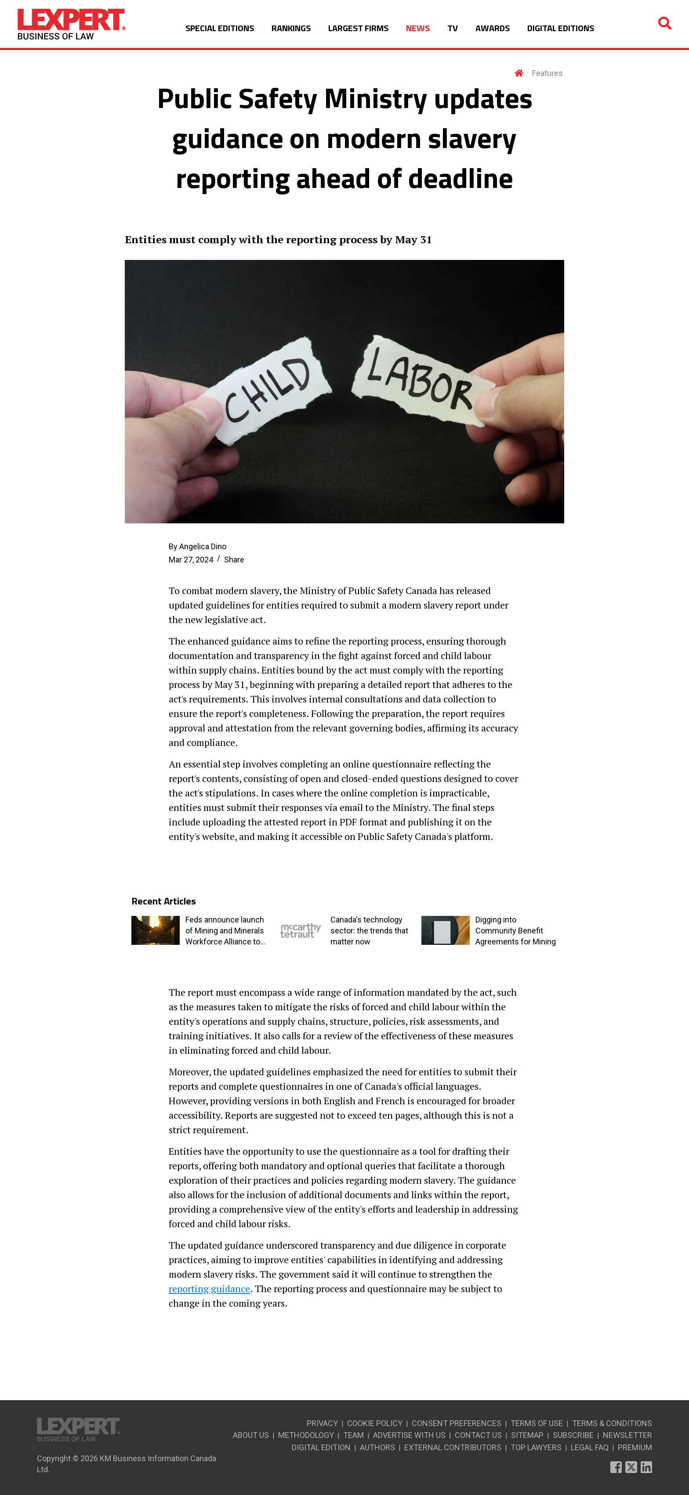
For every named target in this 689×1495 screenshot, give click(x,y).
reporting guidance (209, 1288)
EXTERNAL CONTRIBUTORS (452, 1447)
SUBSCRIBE (573, 1435)
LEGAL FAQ (590, 1447)
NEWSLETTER (627, 1435)
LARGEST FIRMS (358, 28)
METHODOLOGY (306, 1435)
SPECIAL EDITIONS (219, 28)
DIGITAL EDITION (321, 1447)
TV (452, 28)
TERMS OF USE (537, 1423)
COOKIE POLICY (375, 1423)
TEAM (353, 1435)
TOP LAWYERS (536, 1447)
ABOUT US (251, 1435)
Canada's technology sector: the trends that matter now (369, 930)
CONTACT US (478, 1435)
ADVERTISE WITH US (409, 1435)
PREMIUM (635, 1447)
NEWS (418, 28)
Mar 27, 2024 (191, 559)
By (197, 546)
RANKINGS (291, 28)
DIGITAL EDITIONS (560, 28)
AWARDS (492, 28)
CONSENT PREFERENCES (456, 1423)
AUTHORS (377, 1447)
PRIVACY (322, 1423)
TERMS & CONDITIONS (612, 1423)
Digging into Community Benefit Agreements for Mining (515, 930)
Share (234, 559)
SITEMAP (527, 1435)
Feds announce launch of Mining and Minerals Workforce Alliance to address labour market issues (224, 931)
